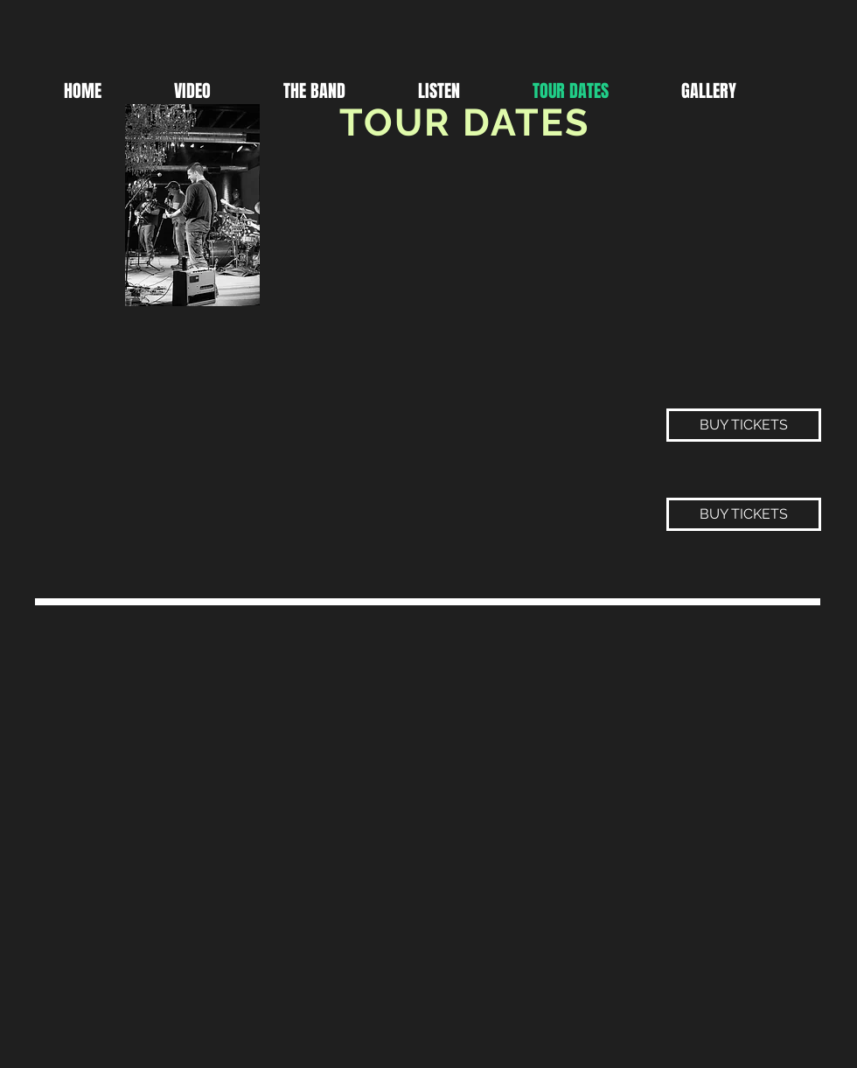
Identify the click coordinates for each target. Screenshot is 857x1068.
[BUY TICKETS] (743, 425)
